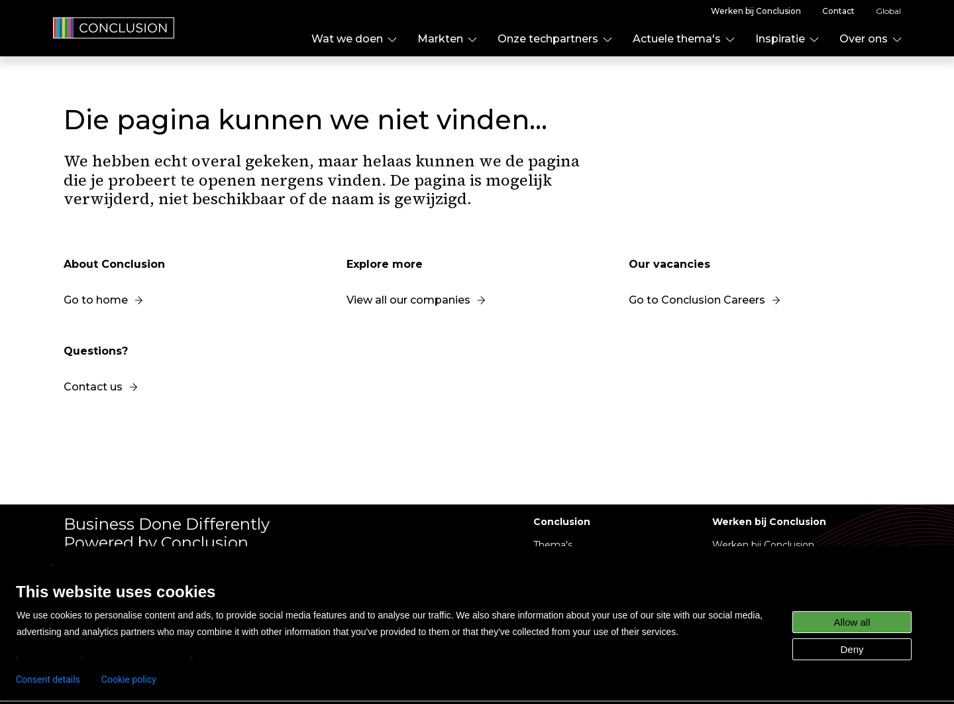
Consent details (48, 679)
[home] (114, 28)
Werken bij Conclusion (763, 545)
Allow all (851, 622)
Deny (851, 649)
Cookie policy (128, 679)
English (37, 564)
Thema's (552, 545)
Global (888, 11)
